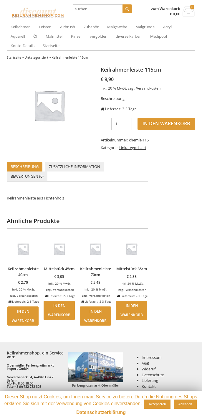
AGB (145, 363)
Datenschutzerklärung (101, 412)
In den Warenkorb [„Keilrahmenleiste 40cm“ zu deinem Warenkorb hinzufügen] (23, 316)
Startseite (51, 45)
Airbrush (67, 26)
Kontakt (149, 386)
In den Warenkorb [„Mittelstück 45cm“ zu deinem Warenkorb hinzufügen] (59, 310)
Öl (35, 36)
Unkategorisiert (36, 57)
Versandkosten (148, 88)
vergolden (98, 36)
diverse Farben (129, 36)
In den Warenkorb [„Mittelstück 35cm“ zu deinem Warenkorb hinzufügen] (131, 310)
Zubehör (91, 26)
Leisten (45, 26)
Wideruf (148, 369)
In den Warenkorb (166, 123)
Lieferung (150, 380)
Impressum (152, 357)
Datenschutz (153, 374)
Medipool (158, 36)
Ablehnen (185, 404)
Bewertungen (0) (27, 176)
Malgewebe (117, 26)
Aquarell (18, 36)
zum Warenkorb (165, 9)
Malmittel (54, 36)
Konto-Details (22, 45)
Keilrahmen (21, 26)
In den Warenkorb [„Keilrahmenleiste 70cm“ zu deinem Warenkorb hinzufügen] (95, 316)
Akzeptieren (157, 404)
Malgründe (145, 26)
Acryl (167, 26)
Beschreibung (25, 166)
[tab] (24, 167)
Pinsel (76, 36)
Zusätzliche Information (74, 166)
